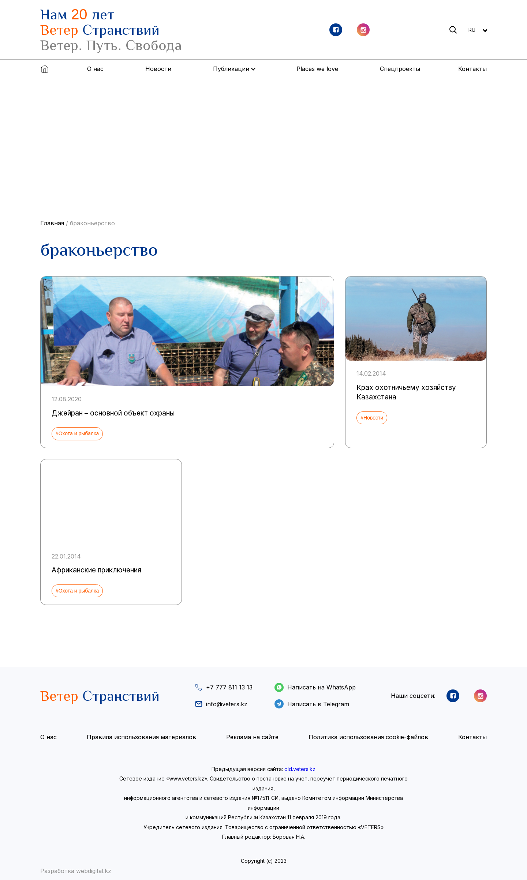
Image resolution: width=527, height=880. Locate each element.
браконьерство (92, 223)
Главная (52, 223)
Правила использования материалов (141, 737)
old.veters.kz (299, 769)
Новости (158, 68)
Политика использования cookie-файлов (368, 737)
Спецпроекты (400, 68)
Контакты (472, 68)
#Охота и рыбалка (77, 433)
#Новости (371, 418)
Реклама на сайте (252, 737)
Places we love (317, 68)
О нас (95, 68)
